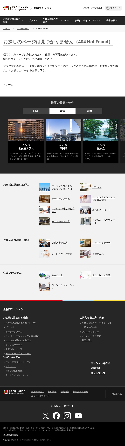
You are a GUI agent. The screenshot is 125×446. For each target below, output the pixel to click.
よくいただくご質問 (91, 336)
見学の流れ (87, 340)
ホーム (6, 28)
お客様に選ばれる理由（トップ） (21, 323)
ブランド (33, 20)
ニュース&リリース (40, 396)
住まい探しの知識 (14, 371)
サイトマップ (98, 373)
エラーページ (23, 28)
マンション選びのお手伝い (18, 340)
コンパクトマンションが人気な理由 (22, 336)
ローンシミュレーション (17, 375)
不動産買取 (116, 393)
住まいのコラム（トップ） (18, 362)
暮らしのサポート (14, 345)
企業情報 (96, 368)
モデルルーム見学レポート (18, 353)
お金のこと (11, 366)
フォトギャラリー (90, 332)
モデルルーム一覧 (14, 349)
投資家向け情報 (80, 391)
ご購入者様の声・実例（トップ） (98, 323)
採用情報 (52, 391)
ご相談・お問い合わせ (93, 8)
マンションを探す (72, 20)
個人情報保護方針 (11, 435)
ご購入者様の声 (89, 327)
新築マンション (43, 8)
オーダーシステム (14, 332)
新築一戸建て (37, 391)
